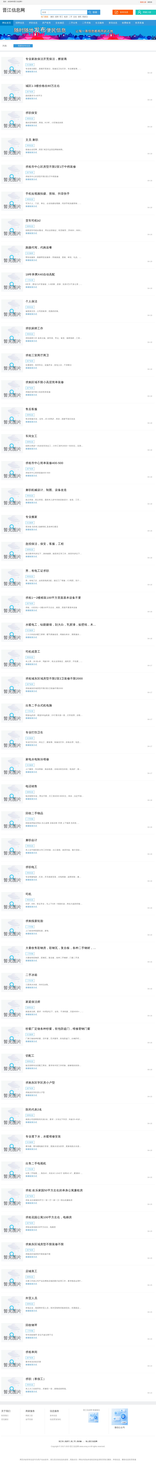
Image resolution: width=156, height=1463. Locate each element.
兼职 (52, 17)
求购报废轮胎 (34, 921)
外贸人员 (31, 1298)
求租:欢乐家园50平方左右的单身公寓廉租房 (54, 1190)
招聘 (57, 17)
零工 (61, 17)
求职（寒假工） (36, 1379)
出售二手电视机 (36, 1163)
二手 (70, 17)
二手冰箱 (31, 974)
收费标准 (126, 23)
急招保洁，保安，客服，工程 (45, 543)
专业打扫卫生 (34, 732)
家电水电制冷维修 (37, 759)
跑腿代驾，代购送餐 (39, 247)
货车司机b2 (33, 220)
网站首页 (6, 23)
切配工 (30, 1055)
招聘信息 (20, 23)
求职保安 (31, 112)
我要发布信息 (24, 46)
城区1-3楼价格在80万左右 (43, 85)
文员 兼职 (32, 139)
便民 (79, 17)
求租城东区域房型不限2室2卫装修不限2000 (54, 678)
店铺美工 (31, 1271)
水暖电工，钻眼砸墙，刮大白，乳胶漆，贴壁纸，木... (61, 624)
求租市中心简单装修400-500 (44, 463)
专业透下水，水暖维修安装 (43, 1136)
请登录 (150, 2)
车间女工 (31, 436)
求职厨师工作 (34, 328)
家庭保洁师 (33, 1001)
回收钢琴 (31, 1325)
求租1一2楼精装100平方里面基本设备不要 (53, 597)
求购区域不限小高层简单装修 (45, 382)
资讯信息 (113, 23)
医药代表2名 (34, 1109)
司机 (28, 894)
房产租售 (46, 23)
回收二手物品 (34, 813)
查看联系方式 (31, 72)
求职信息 (33, 23)
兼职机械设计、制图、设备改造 (46, 490)
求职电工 (31, 867)
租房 (66, 17)
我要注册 (143, 2)
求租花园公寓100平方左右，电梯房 (49, 1217)
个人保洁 (31, 301)
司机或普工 (33, 651)
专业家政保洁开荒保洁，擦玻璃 (46, 59)
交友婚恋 (59, 23)
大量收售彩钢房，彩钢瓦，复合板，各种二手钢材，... (61, 948)
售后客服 (31, 409)
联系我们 (4, 1415)
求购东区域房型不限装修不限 (45, 1244)
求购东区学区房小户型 (40, 1082)
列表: (5, 46)
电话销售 (31, 786)
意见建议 (4, 1419)
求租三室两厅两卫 (37, 355)
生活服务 (99, 23)
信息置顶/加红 (55, 1419)
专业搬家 (31, 516)
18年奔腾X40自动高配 (40, 274)
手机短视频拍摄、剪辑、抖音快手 (48, 193)
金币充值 (29, 1419)
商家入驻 (29, 1415)
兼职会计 (31, 840)
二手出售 (73, 23)
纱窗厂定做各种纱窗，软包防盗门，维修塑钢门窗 (58, 1028)
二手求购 (86, 23)
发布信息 (53, 1415)
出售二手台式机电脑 (39, 705)
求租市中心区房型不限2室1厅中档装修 (51, 166)
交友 (75, 17)
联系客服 (139, 23)
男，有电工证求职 (37, 570)
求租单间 (31, 1352)
